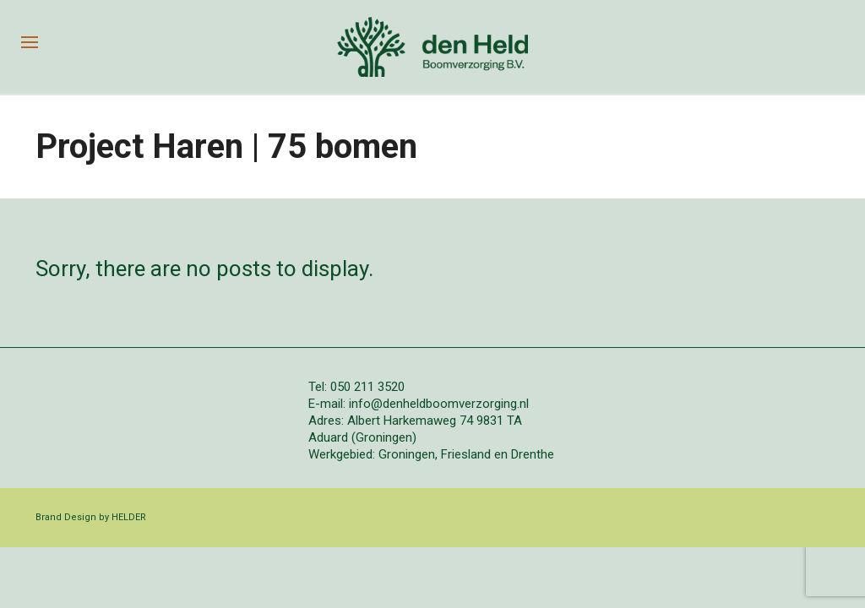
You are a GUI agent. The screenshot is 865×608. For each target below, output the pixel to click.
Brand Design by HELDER (90, 517)
